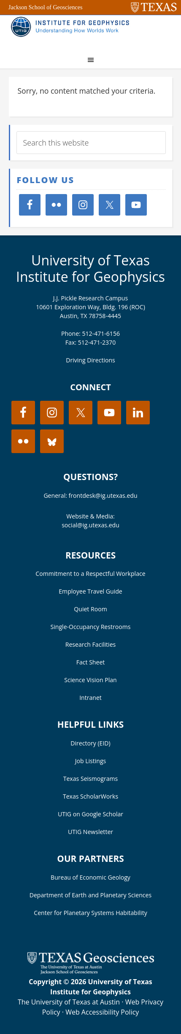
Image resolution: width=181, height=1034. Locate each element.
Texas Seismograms (90, 779)
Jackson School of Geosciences (45, 7)
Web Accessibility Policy (102, 1012)
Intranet (90, 698)
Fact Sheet (90, 662)
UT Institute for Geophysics (72, 32)
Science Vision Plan (90, 680)
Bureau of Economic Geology (90, 877)
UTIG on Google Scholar (90, 814)
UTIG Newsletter (90, 832)
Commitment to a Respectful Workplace (90, 574)
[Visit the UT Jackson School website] (90, 971)
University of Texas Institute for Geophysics (90, 268)
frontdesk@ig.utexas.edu (103, 495)
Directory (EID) (90, 743)
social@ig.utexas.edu (90, 525)
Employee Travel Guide (90, 591)
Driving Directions (90, 360)
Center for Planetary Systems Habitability (90, 913)
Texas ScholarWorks (90, 796)
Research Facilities (90, 644)
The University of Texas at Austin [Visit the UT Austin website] (69, 1002)
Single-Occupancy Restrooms (91, 627)
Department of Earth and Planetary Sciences (90, 895)
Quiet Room (90, 609)
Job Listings (90, 761)
